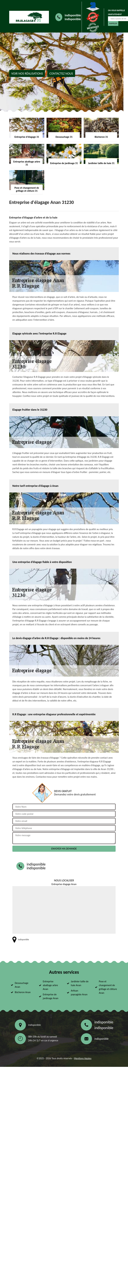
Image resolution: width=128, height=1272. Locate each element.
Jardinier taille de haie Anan (79, 983)
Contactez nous (61, 73)
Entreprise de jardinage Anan (50, 996)
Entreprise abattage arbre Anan (50, 985)
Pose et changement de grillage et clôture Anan (108, 987)
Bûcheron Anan (23, 992)
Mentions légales (82, 1058)
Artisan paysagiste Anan (79, 992)
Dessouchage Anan (21, 984)
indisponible (73, 15)
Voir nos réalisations (27, 73)
